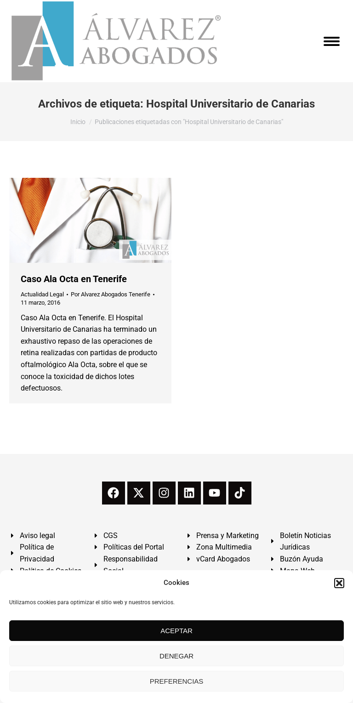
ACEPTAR (176, 631)
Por (110, 294)
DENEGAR (176, 656)
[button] (339, 583)
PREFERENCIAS (177, 681)
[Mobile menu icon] (331, 41)
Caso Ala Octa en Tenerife (74, 278)
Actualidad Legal (42, 294)
